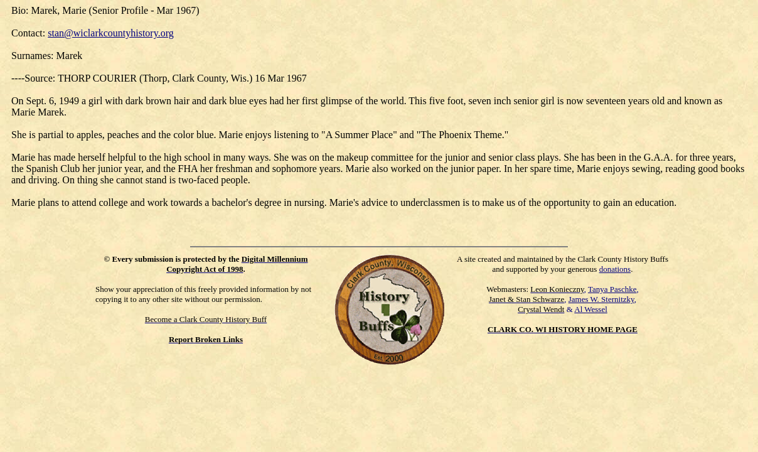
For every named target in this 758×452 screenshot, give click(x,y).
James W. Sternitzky (601, 299)
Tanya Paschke (612, 289)
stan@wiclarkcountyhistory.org (110, 33)
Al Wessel (590, 309)
